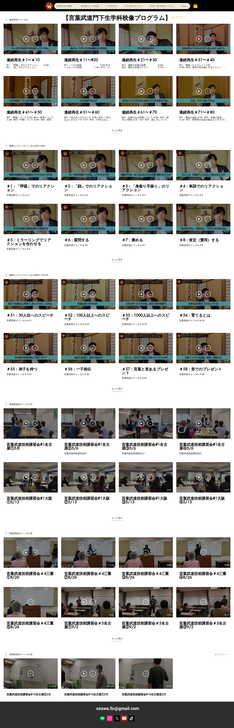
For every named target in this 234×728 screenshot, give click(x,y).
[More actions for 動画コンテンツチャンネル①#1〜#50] (25, 146)
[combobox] (221, 654)
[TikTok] (131, 718)
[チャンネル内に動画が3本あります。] (117, 677)
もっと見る (117, 130)
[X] (117, 718)
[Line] (102, 718)
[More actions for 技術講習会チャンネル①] (19, 404)
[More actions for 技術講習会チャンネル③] (19, 654)
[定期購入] (35, 39)
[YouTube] (124, 718)
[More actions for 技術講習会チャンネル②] (19, 533)
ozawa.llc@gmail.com (117, 708)
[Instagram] (110, 718)
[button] (195, 5)
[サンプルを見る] (26, 39)
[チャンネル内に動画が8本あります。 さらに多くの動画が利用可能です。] (117, 72)
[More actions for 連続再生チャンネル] (17, 19)
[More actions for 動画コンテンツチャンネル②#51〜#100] (27, 275)
